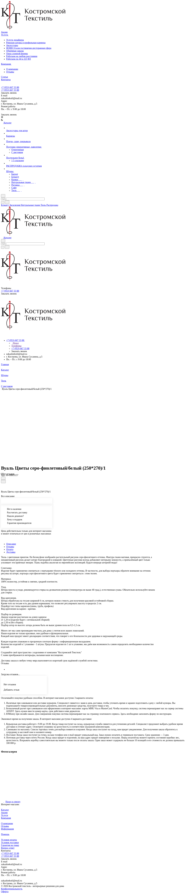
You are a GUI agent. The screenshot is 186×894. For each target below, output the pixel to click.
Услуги (4, 815)
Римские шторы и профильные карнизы (25, 42)
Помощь (5, 834)
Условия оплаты (9, 840)
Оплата (9, 549)
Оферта (5, 891)
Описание (11, 544)
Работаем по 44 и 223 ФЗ (18, 59)
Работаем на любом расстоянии (21, 56)
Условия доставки (10, 842)
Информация (7, 829)
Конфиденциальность (11, 889)
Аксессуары (12, 45)
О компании (12, 69)
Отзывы (10, 72)
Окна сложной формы (17, 53)
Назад (15, 343)
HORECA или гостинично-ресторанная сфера (28, 48)
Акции (4, 812)
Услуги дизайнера (15, 40)
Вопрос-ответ (7, 848)
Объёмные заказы (15, 51)
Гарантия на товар (10, 845)
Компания (6, 818)
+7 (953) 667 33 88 (10, 87)
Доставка (10, 552)
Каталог (5, 810)
